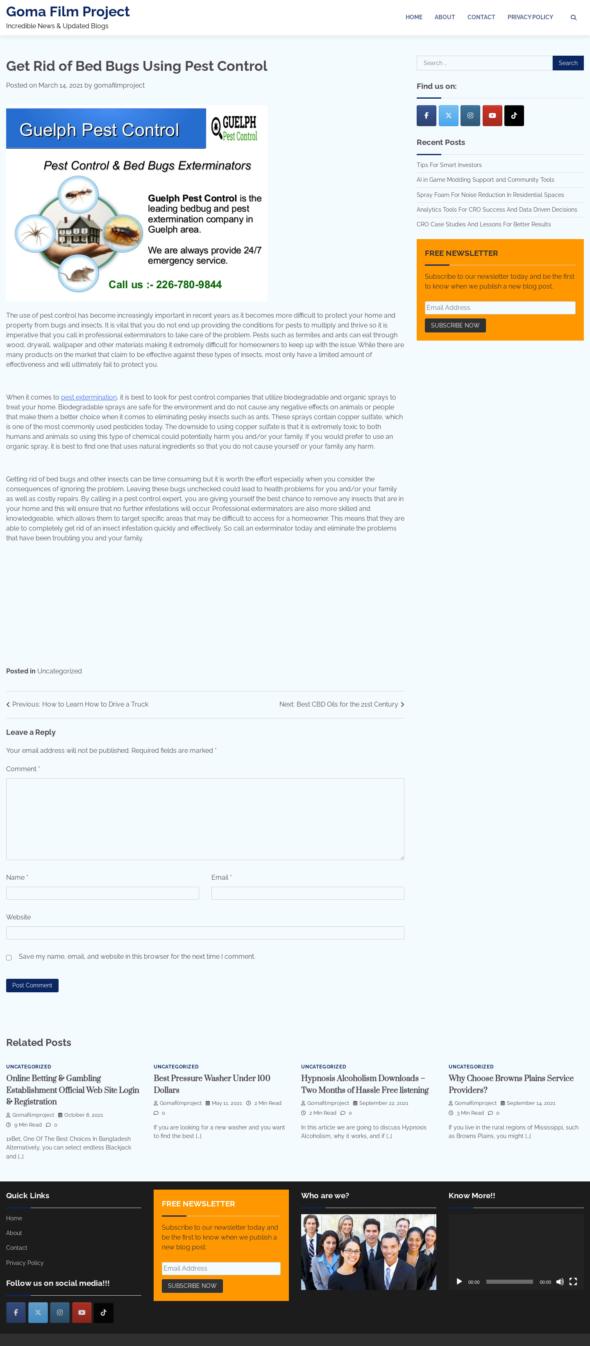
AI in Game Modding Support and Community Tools (485, 179)
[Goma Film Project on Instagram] (470, 115)
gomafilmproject (119, 85)
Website (18, 917)
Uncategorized (59, 671)
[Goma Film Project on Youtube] (492, 115)
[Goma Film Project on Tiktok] (514, 115)
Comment (23, 769)
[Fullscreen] (573, 1282)
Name (17, 877)
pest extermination (89, 397)
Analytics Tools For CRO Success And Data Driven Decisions (497, 209)
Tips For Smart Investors (449, 165)
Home (414, 17)
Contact (481, 17)
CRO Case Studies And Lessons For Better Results (484, 224)
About (445, 17)
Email (221, 877)
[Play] (459, 1282)
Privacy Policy (530, 17)
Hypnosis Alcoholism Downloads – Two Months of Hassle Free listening (367, 1090)
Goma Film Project (68, 11)
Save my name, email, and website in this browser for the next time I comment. (137, 956)
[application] (516, 1252)
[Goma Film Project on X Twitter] (448, 115)
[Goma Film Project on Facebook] (426, 115)
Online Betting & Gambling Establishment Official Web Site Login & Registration (66, 1090)
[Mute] (560, 1282)
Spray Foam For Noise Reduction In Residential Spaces (490, 195)
